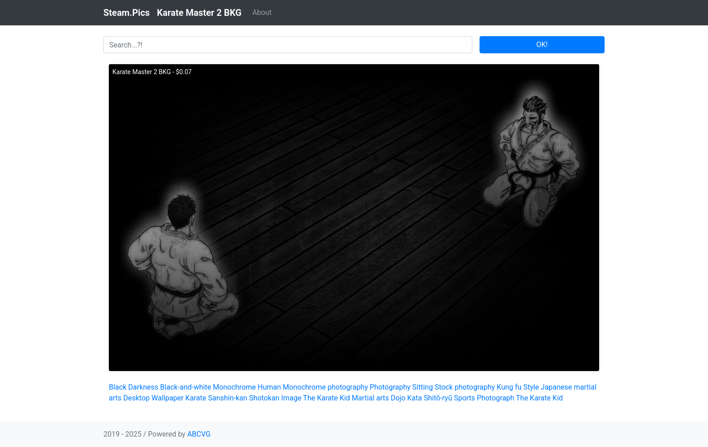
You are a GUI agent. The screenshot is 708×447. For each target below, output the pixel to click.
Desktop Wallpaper (153, 398)
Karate (195, 398)
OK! (542, 44)
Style (531, 387)
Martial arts (370, 398)
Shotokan (264, 398)
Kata (414, 398)
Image (291, 398)
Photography (390, 387)
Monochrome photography (325, 387)
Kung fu (509, 387)
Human (269, 387)
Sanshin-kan (227, 398)
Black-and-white (185, 387)
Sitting (422, 387)
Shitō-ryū (438, 398)
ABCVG (199, 434)
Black (117, 387)
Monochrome (234, 387)
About (262, 12)
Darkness (143, 387)
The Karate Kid (326, 398)
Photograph (495, 398)
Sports (464, 398)
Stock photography (465, 387)
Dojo (398, 398)
